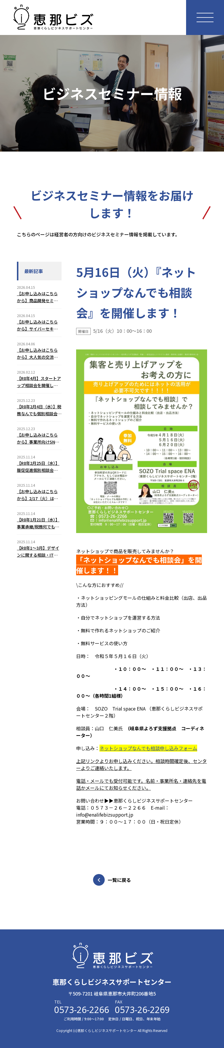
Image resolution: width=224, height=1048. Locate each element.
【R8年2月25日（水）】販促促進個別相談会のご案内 (38, 467)
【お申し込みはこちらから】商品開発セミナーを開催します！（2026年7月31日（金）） (37, 297)
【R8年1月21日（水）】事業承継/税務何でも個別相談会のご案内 (38, 523)
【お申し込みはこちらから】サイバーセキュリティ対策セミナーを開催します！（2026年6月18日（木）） (39, 325)
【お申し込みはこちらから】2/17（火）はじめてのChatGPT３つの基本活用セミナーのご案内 (38, 495)
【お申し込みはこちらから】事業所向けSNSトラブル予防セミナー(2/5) (37, 438)
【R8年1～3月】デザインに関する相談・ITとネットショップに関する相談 (38, 551)
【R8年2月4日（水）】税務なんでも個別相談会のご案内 (39, 410)
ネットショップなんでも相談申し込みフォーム (148, 748)
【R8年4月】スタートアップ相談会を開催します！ (39, 382)
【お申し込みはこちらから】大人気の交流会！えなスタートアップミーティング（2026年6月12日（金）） (38, 354)
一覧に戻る (112, 880)
